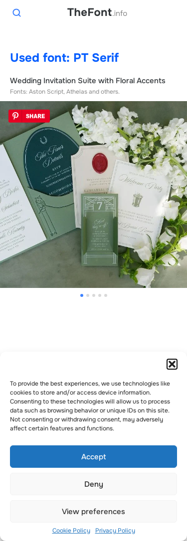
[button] (172, 364)
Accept (93, 457)
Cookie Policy (71, 531)
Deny (93, 484)
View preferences (93, 512)
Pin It (29, 116)
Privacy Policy (115, 531)
